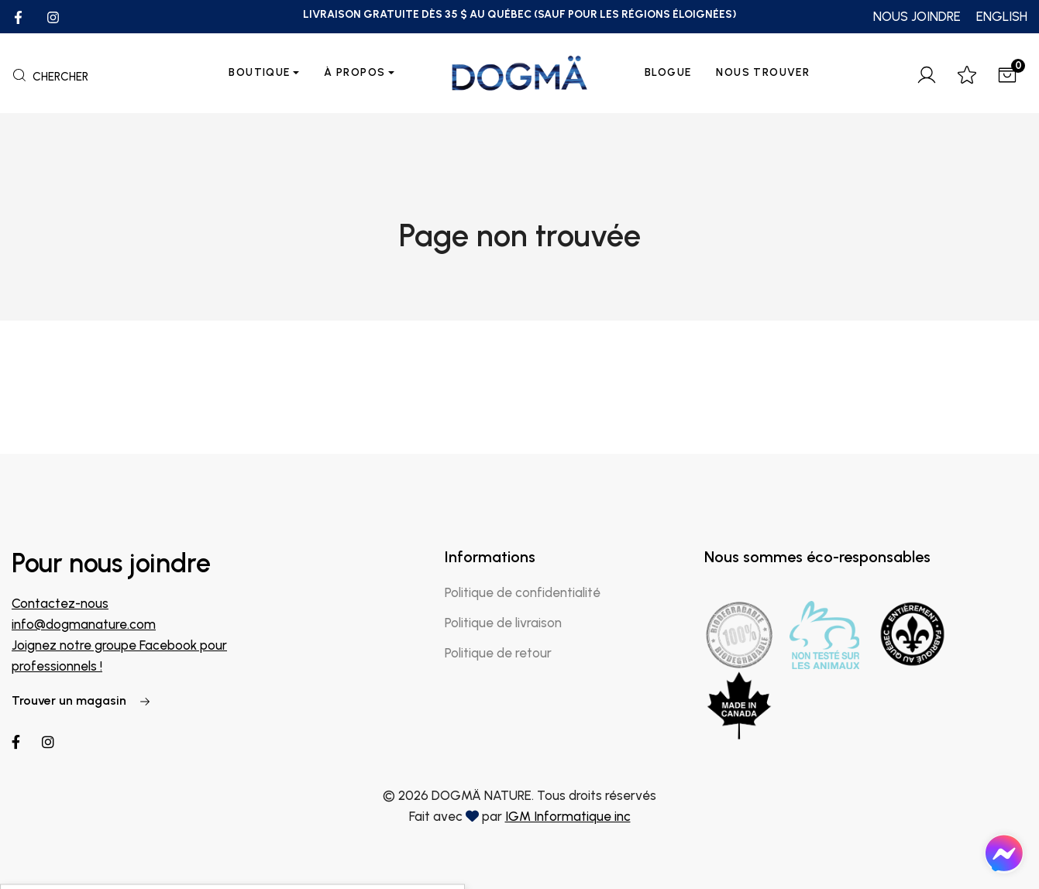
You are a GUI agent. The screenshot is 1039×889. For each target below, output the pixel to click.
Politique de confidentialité (522, 592)
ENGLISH (1001, 16)
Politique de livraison (503, 622)
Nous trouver (763, 72)
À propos (354, 72)
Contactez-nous (60, 603)
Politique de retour (498, 653)
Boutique (259, 72)
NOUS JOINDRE (917, 16)
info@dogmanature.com (84, 624)
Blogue (668, 72)
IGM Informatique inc (568, 816)
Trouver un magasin (81, 700)
